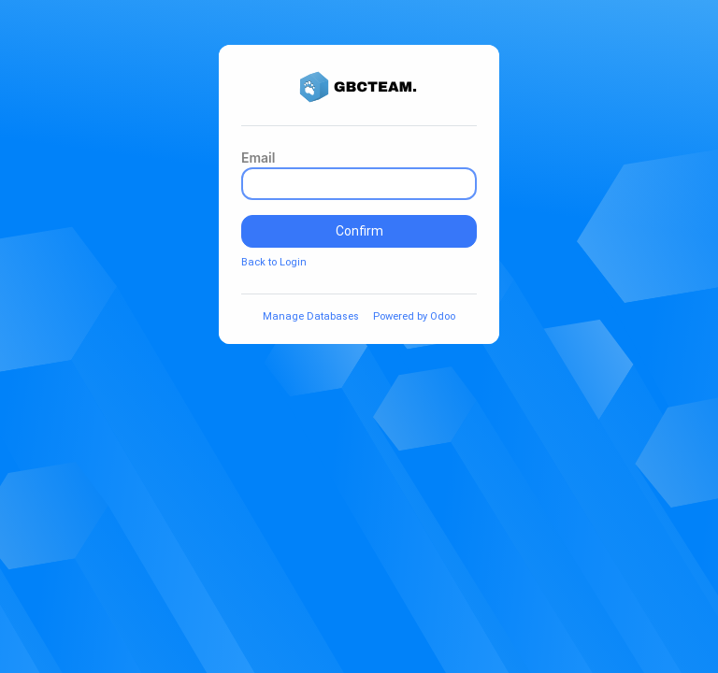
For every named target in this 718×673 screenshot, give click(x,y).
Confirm (359, 230)
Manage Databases (311, 316)
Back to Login (274, 262)
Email (258, 157)
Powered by (414, 316)
